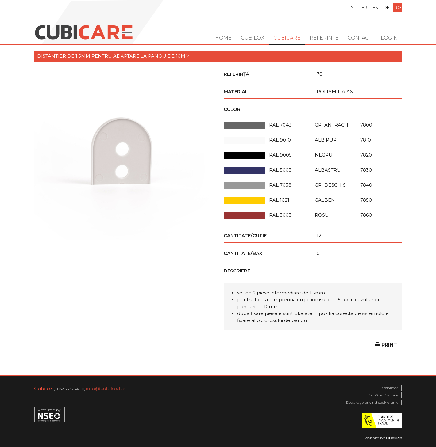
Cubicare (286, 38)
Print (386, 345)
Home (223, 38)
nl (353, 7)
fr (364, 7)
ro (398, 7)
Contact (360, 38)
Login (389, 38)
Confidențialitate (383, 395)
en (375, 7)
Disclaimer (389, 387)
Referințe (324, 38)
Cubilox (252, 38)
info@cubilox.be (105, 389)
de (386, 7)
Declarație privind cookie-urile (372, 402)
